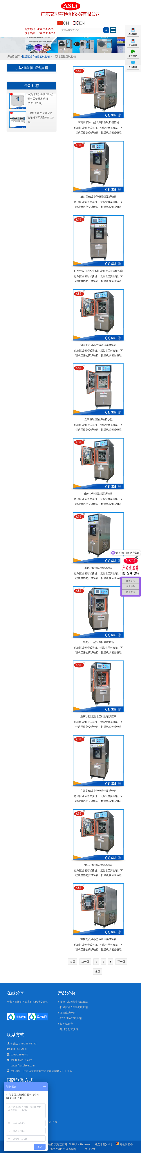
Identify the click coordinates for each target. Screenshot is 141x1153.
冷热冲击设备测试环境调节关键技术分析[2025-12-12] (40, 99)
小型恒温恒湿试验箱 (31, 68)
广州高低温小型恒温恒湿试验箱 (98, 790)
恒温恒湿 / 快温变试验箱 (36, 56)
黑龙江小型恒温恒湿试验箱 (98, 642)
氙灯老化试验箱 (69, 1029)
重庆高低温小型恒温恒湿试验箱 (98, 939)
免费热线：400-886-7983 (39, 29)
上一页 (85, 961)
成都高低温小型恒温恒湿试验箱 (98, 196)
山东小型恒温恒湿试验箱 (98, 493)
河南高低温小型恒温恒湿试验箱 (98, 345)
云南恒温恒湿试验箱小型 (98, 419)
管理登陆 (90, 1149)
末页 (97, 971)
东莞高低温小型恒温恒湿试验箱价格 (98, 122)
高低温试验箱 (67, 1012)
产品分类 (66, 992)
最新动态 (31, 86)
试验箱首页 (13, 56)
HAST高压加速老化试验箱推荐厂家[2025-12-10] (41, 117)
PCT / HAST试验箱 (71, 1018)
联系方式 (15, 1034)
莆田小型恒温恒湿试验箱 (98, 864)
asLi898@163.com (21, 1060)
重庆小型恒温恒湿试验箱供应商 (98, 716)
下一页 (121, 961)
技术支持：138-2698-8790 (40, 33)
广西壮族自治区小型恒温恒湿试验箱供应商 (98, 270)
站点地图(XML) (103, 1144)
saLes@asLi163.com (22, 1065)
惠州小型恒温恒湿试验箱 (98, 567)
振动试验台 (66, 1023)
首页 (72, 961)
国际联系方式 (20, 1080)
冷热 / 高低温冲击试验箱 (74, 1001)
